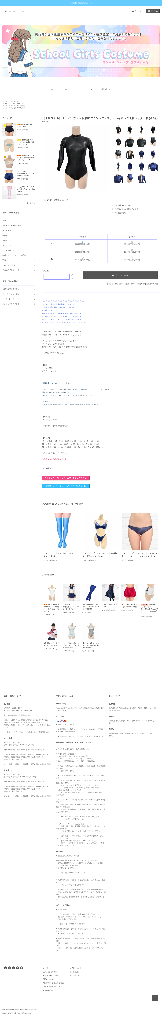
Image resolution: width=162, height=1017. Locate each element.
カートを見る (75, 972)
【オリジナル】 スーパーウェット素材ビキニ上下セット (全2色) (100, 554)
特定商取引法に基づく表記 (147, 284)
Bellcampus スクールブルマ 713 (25, 125)
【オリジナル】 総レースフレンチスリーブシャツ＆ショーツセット (71, 645)
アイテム (152, 11)
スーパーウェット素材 (18, 106)
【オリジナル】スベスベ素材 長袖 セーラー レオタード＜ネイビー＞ (71, 607)
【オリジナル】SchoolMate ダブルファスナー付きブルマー (25, 173)
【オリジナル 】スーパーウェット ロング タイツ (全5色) (61, 554)
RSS (45, 990)
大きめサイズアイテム (18, 108)
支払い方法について (51, 972)
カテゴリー (69, 89)
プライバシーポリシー (51, 987)
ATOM (50, 990)
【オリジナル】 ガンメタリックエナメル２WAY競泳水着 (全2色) (90, 645)
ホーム (53, 89)
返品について (130, 284)
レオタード (14, 101)
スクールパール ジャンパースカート (110, 606)
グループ (88, 89)
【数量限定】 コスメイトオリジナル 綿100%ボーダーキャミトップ (25, 158)
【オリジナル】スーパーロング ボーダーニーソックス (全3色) (26, 189)
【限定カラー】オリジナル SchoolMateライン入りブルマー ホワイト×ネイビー (149, 609)
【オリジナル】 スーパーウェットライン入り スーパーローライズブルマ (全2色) (139, 554)
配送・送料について (51, 975)
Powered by (18, 1013)
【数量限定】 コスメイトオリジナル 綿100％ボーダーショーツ (25, 142)
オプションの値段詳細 (115, 284)
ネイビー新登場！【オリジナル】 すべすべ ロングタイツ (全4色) (90, 607)
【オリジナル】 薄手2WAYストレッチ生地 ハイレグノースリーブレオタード (51, 608)
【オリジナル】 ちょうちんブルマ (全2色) (129, 606)
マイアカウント (75, 968)
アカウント (139, 11)
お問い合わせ (106, 89)
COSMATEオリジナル (18, 103)
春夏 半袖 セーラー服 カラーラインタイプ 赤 (51, 644)
